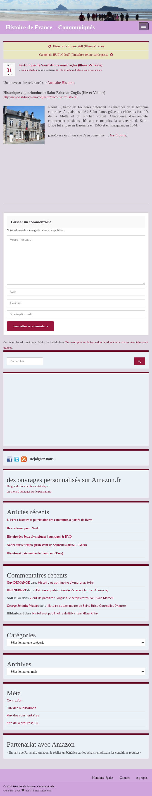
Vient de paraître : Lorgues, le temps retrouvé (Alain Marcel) (71, 598)
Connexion (14, 700)
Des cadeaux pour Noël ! (23, 528)
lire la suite (118, 135)
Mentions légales (102, 777)
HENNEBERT (16, 590)
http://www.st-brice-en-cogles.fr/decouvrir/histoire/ (40, 97)
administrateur (30, 69)
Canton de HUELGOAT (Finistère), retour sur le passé (73, 54)
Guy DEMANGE (18, 582)
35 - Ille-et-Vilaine (65, 69)
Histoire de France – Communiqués (50, 27)
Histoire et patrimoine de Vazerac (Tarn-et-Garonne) (71, 590)
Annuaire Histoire (60, 83)
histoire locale (82, 69)
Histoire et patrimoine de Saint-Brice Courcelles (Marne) (86, 605)
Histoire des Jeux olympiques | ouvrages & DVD (39, 536)
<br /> (61, 170)
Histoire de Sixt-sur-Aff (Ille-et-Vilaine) (78, 46)
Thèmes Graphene (40, 790)
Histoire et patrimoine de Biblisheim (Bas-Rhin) (65, 613)
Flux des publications (21, 708)
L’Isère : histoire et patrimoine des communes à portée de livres (49, 520)
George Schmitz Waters (23, 605)
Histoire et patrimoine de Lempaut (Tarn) (35, 553)
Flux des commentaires (23, 715)
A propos (141, 777)
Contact (125, 777)
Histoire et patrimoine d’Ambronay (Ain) (66, 582)
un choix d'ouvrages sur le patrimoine (29, 491)
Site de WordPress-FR (22, 723)
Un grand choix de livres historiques (28, 486)
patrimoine (96, 69)
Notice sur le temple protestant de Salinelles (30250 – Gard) (47, 545)
